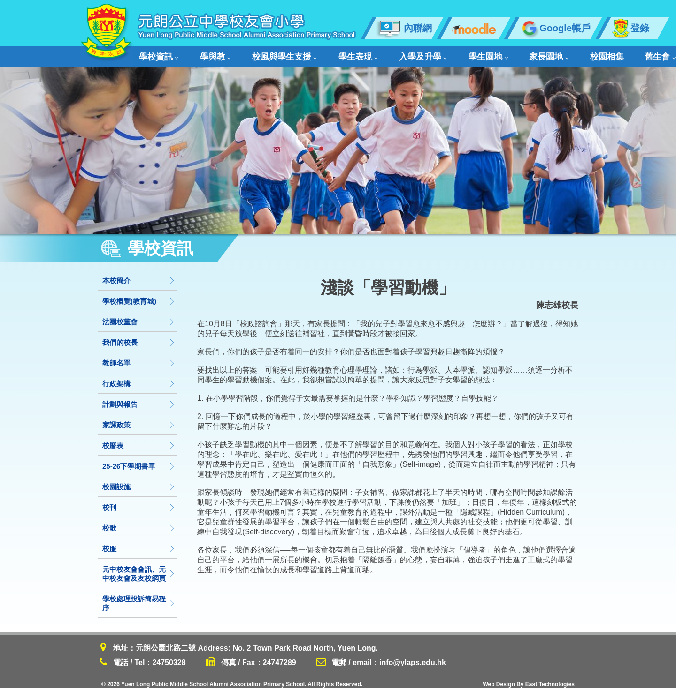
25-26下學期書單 (139, 461)
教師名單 (139, 358)
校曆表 (139, 440)
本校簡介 (139, 275)
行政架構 (139, 378)
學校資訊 (157, 54)
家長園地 (471, 54)
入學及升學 (370, 54)
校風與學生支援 (257, 54)
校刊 (139, 502)
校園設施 (139, 482)
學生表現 (318, 54)
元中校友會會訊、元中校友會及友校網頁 (139, 568)
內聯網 (404, 28)
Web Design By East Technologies (529, 679)
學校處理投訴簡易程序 (139, 598)
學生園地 (422, 54)
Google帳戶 (555, 28)
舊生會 (557, 54)
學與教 (201, 54)
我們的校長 (139, 337)
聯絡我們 (602, 54)
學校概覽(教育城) (139, 296)
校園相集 (516, 54)
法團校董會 (139, 317)
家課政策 (139, 420)
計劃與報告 (139, 399)
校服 (139, 543)
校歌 (139, 523)
